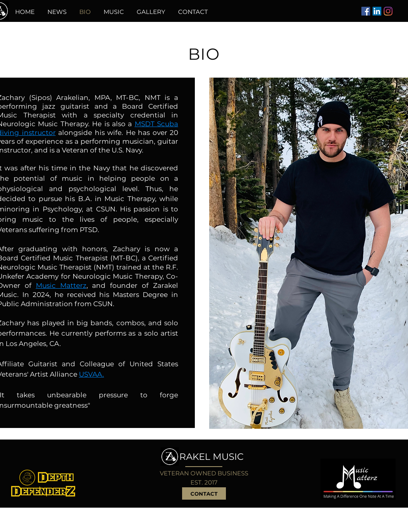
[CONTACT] (204, 493)
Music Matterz (61, 285)
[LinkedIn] (377, 11)
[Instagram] (388, 11)
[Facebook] (365, 11)
